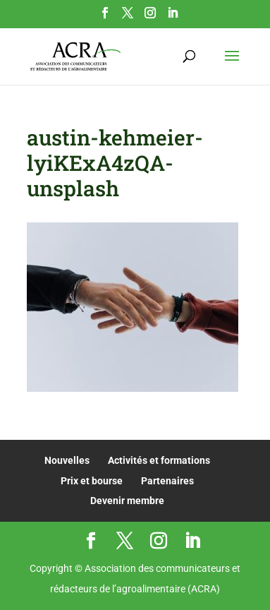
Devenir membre (127, 500)
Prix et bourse (92, 480)
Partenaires (167, 480)
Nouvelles (67, 460)
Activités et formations (159, 460)
